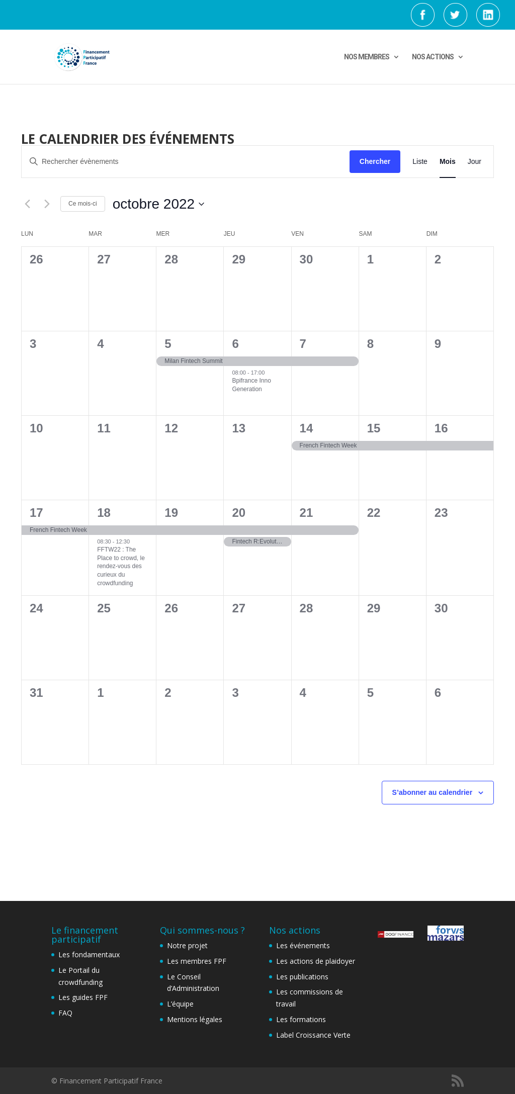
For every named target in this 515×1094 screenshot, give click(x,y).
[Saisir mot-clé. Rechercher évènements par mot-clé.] (186, 161)
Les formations (301, 1019)
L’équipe (180, 1004)
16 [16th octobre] (441, 428)
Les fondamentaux (89, 954)
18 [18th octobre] (104, 512)
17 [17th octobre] (36, 512)
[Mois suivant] (47, 204)
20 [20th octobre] (238, 512)
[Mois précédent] (27, 204)
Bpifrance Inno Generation (251, 385)
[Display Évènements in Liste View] (419, 161)
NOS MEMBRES (366, 57)
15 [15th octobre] (374, 428)
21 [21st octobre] (306, 512)
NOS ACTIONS (433, 57)
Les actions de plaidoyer (315, 961)
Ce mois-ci (82, 203)
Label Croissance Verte (313, 1035)
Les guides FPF (83, 997)
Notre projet (187, 945)
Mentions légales (194, 1019)
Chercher (375, 161)
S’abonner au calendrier (432, 792)
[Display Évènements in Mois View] (448, 161)
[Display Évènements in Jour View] (474, 161)
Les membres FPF (196, 961)
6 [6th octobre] (235, 343)
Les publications (302, 976)
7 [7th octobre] (303, 343)
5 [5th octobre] (167, 343)
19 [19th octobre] (171, 512)
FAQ (65, 1013)
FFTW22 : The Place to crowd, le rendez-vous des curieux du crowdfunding (121, 566)
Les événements (303, 945)
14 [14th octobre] (306, 428)
